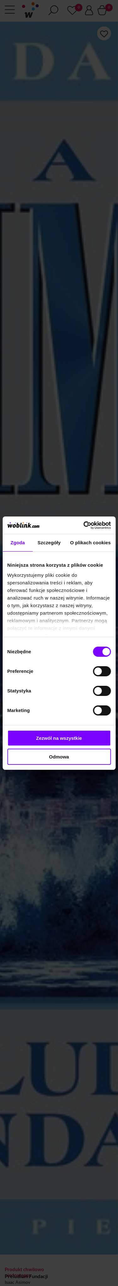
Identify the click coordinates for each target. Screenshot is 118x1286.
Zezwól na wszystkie (59, 738)
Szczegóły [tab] (48, 542)
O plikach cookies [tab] (90, 542)
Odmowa (59, 756)
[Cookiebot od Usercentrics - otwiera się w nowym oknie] (84, 525)
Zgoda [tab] (17, 542)
